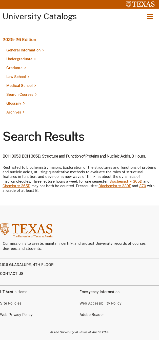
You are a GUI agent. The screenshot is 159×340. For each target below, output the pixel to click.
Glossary (13, 103)
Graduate (14, 68)
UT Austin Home (13, 292)
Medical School (19, 86)
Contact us (12, 274)
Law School (16, 77)
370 (142, 186)
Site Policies (10, 303)
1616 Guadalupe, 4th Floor (27, 265)
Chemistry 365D (16, 186)
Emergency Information (100, 292)
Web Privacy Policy (16, 315)
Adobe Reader (92, 315)
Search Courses (19, 94)
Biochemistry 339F (114, 186)
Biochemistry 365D (125, 181)
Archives (13, 112)
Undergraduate (19, 59)
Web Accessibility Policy (101, 303)
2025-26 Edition (19, 39)
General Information (23, 50)
